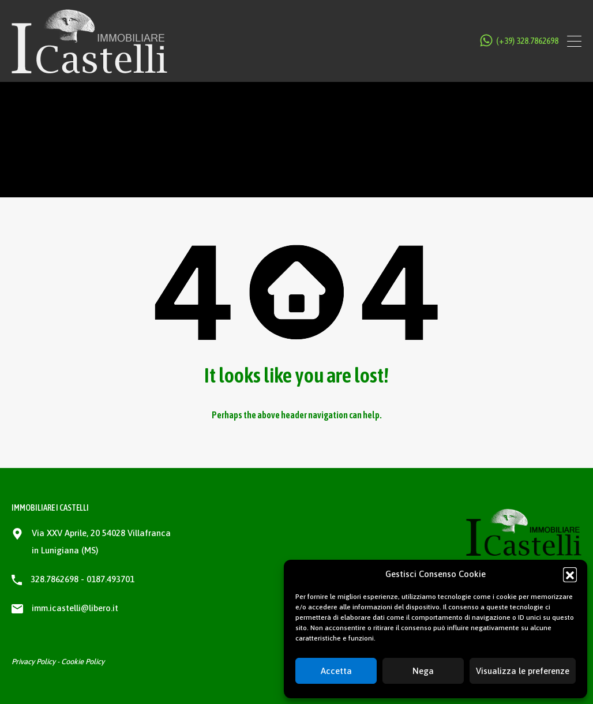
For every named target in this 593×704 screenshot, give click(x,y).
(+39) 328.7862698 (527, 41)
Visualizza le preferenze (522, 671)
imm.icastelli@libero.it (75, 608)
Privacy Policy (33, 661)
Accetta (336, 671)
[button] (570, 574)
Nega (423, 671)
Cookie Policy (82, 661)
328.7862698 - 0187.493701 (82, 579)
